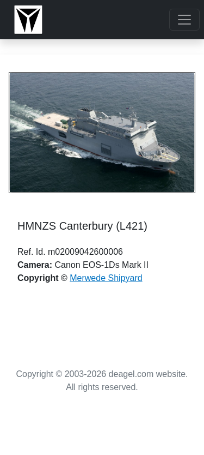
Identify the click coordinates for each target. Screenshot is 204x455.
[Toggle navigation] (184, 20)
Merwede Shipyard (106, 278)
